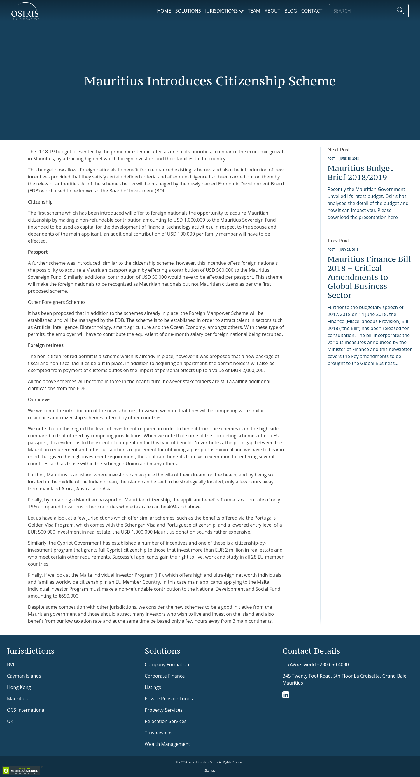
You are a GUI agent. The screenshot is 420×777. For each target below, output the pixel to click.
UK (10, 721)
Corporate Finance (165, 676)
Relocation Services (165, 721)
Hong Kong (19, 687)
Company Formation (167, 664)
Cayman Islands (24, 676)
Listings (153, 687)
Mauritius (17, 698)
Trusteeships (158, 732)
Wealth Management (167, 744)
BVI (10, 664)
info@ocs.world (299, 664)
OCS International (26, 710)
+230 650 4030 (333, 664)
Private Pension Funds (169, 698)
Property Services (164, 710)
